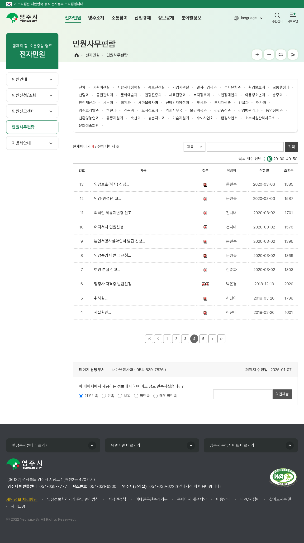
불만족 (145, 395)
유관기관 (125, 445)
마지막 (221, 339)
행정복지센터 (30, 445)
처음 (149, 339)
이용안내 (223, 499)
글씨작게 (269, 54)
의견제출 (282, 394)
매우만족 (91, 395)
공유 (293, 54)
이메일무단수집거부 (152, 499)
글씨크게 (257, 54)
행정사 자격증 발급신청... (115, 283)
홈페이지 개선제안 (192, 499)
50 (295, 158)
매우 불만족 (168, 395)
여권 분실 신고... (108, 269)
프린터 (281, 54)
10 (269, 158)
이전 (158, 339)
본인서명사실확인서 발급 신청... (120, 241)
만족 (111, 395)
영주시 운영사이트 (232, 445)
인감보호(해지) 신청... (112, 184)
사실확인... (103, 312)
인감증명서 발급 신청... (113, 255)
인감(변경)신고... (108, 198)
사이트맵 (18, 506)
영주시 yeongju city (21, 18)
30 (282, 158)
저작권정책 (117, 499)
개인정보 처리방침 (22, 499)
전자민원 (93, 55)
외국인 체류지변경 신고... (115, 212)
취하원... (101, 298)
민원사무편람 (117, 55)
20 (275, 158)
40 (288, 158)
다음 (212, 339)
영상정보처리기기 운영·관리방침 (73, 499)
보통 (127, 395)
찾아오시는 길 (280, 499)
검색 (291, 147)
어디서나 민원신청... (111, 227)
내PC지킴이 (250, 499)
